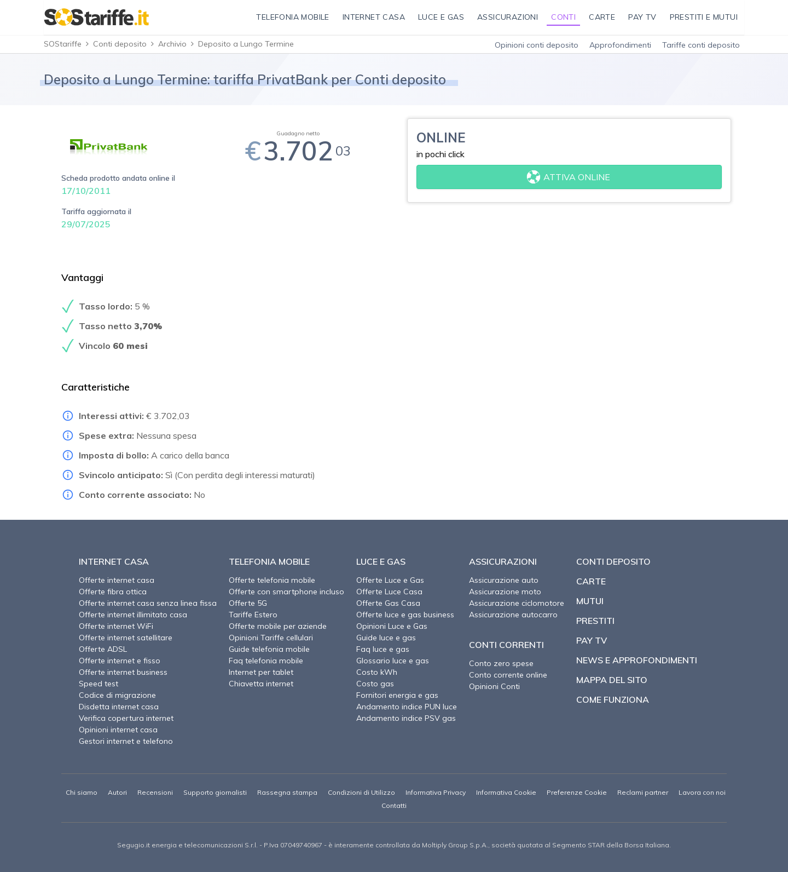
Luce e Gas (380, 561)
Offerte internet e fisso (119, 661)
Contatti (394, 805)
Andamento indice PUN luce (406, 707)
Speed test (98, 684)
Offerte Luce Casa (389, 591)
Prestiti (595, 620)
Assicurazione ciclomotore (516, 603)
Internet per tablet (261, 672)
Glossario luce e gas (392, 661)
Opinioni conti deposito (536, 45)
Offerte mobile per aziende (278, 626)
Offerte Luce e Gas (390, 580)
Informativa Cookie (506, 792)
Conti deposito (120, 44)
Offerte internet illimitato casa (133, 614)
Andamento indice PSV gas (406, 718)
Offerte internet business (123, 672)
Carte (591, 581)
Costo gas (375, 684)
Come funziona (612, 699)
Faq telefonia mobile (266, 661)
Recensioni (155, 792)
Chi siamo (81, 792)
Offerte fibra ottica (113, 591)
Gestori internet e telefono (126, 741)
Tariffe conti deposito (701, 45)
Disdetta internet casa (119, 707)
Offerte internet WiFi (116, 626)
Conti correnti (506, 644)
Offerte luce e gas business (405, 614)
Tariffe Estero (253, 614)
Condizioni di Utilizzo (361, 792)
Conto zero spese (501, 663)
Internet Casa (114, 561)
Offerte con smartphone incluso (286, 591)
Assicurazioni (503, 561)
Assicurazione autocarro (513, 614)
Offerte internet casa (116, 580)
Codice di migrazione (117, 695)
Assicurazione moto (505, 591)
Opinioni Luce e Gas (391, 626)
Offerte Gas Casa (388, 603)
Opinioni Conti (494, 686)
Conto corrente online (508, 675)
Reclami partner (642, 792)
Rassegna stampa (287, 792)
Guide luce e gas (386, 637)
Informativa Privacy (435, 792)
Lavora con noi (702, 792)
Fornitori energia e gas (397, 695)
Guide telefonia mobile (269, 649)
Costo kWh (376, 672)
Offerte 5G (248, 603)
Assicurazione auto (503, 580)
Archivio (172, 44)
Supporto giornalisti (215, 792)
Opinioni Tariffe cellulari (271, 637)
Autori (117, 792)
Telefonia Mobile (269, 561)
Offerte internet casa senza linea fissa (148, 603)
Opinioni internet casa (118, 730)
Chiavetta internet (261, 684)
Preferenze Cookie (577, 792)
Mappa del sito (611, 679)
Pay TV (591, 640)
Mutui (590, 600)
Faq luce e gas (382, 649)
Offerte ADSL (103, 649)
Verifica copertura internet (126, 718)
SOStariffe (63, 44)
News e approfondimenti (636, 660)
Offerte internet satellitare (125, 637)
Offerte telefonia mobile (272, 580)
